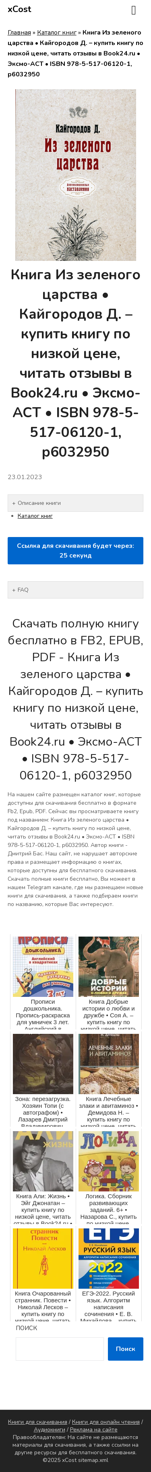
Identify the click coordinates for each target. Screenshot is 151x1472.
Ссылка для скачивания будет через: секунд (75, 550)
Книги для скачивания (37, 1422)
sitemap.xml (93, 1460)
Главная (19, 32)
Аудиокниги (49, 1429)
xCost (19, 9)
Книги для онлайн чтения (106, 1422)
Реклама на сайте (94, 1429)
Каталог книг (57, 32)
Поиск (26, 1328)
